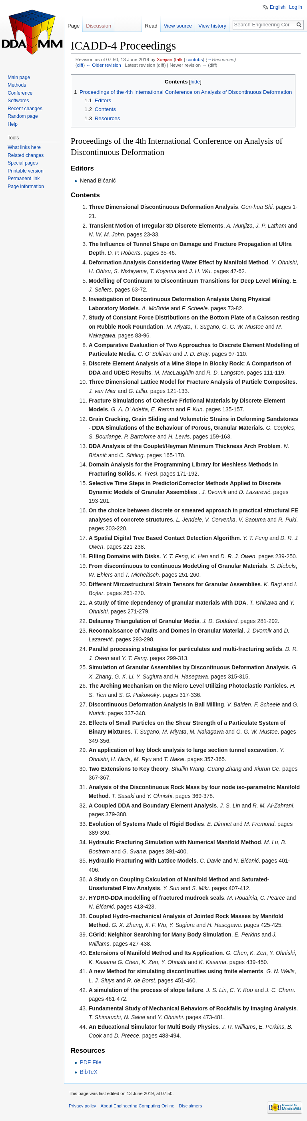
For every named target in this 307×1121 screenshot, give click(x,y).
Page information (26, 186)
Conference (20, 93)
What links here (24, 147)
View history (212, 26)
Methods (17, 85)
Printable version (25, 171)
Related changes (26, 155)
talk (178, 59)
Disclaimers (190, 1105)
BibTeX (88, 1072)
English (277, 7)
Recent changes (25, 108)
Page (74, 26)
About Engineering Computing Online (138, 1105)
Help (13, 124)
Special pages (23, 163)
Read (151, 26)
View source (178, 26)
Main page (19, 77)
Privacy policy (82, 1105)
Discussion (98, 26)
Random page (23, 116)
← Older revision (103, 64)
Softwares (18, 100)
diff (80, 64)
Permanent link (24, 178)
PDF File (90, 1062)
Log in (295, 7)
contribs (194, 59)
